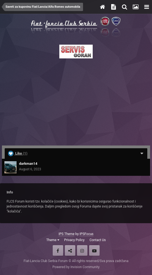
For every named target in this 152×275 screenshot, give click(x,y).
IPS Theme (66, 234)
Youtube (94, 250)
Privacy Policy (74, 240)
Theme (52, 240)
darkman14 (28, 163)
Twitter (70, 250)
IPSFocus (86, 234)
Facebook (58, 250)
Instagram (82, 250)
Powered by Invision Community (76, 267)
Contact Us (97, 240)
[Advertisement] (76, 100)
